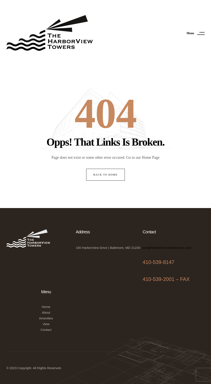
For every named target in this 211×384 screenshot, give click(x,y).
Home (46, 307)
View (46, 324)
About (46, 312)
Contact (46, 330)
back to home (105, 174)
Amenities (46, 318)
